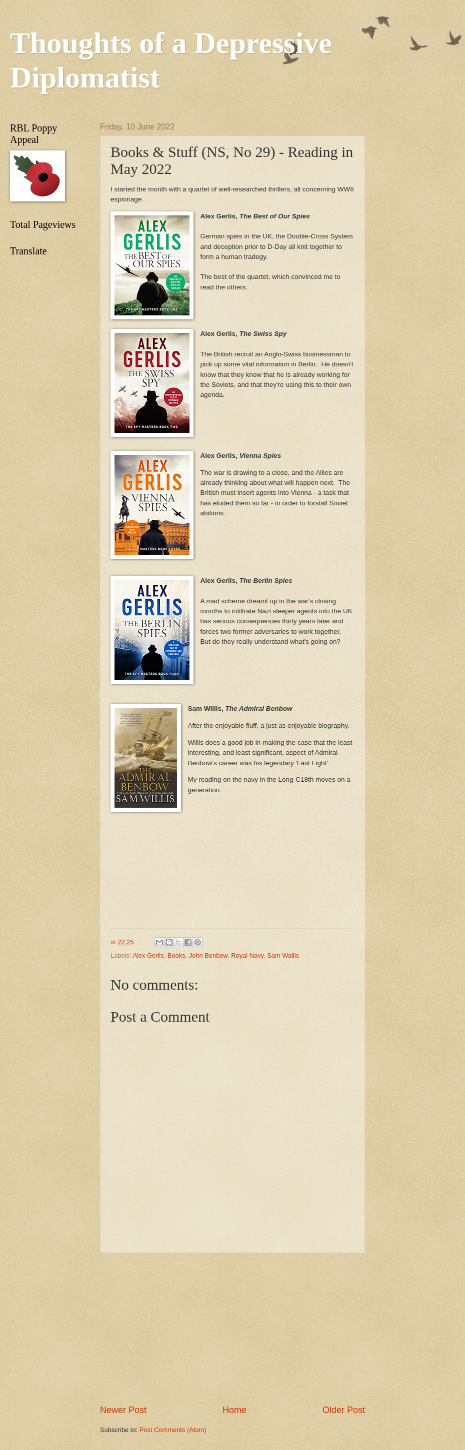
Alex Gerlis (148, 955)
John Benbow (208, 955)
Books (177, 955)
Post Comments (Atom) (173, 1430)
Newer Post (123, 1410)
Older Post (343, 1410)
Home (234, 1410)
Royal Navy (247, 955)
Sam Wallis (283, 955)
